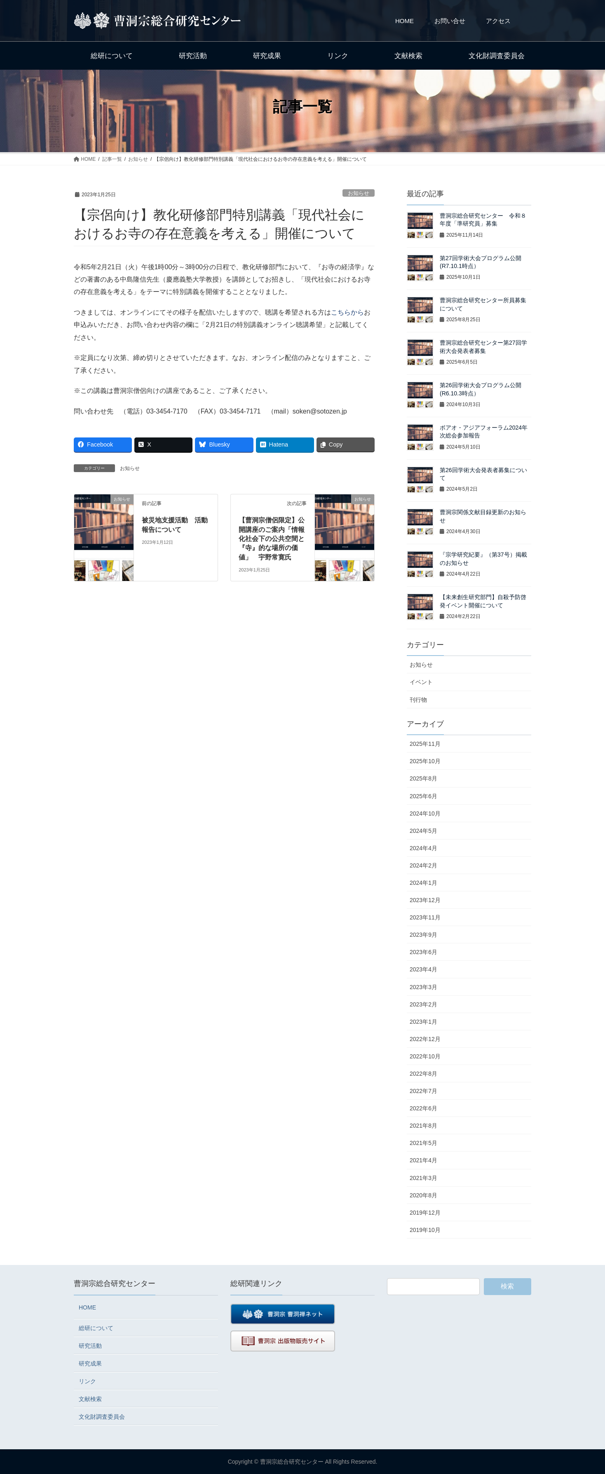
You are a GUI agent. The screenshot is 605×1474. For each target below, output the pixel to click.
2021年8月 (423, 1125)
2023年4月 (423, 969)
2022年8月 (423, 1073)
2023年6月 (423, 952)
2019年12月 (425, 1212)
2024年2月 (423, 865)
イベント (421, 682)
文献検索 (90, 1399)
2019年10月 (425, 1230)
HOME (404, 20)
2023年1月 (423, 1021)
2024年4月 (423, 848)
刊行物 (418, 699)
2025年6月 (423, 796)
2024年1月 (423, 882)
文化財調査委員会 (102, 1416)
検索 (507, 1286)
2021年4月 (423, 1160)
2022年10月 (425, 1056)
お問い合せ (449, 20)
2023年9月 (423, 934)
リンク (87, 1381)
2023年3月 (423, 987)
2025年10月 (425, 761)
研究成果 (90, 1363)
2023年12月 (425, 900)
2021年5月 (423, 1143)
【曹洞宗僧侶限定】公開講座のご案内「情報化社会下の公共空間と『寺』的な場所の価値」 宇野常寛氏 (272, 539)
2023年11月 (425, 917)
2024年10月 (425, 813)
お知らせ (358, 193)
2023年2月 (423, 1004)
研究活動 (90, 1345)
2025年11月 (425, 744)
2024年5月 (423, 831)
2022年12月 (425, 1039)
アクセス (498, 20)
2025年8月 (423, 778)
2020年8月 (423, 1195)
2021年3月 (423, 1178)
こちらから (347, 312)
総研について (96, 1328)
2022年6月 (423, 1108)
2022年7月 (423, 1091)
